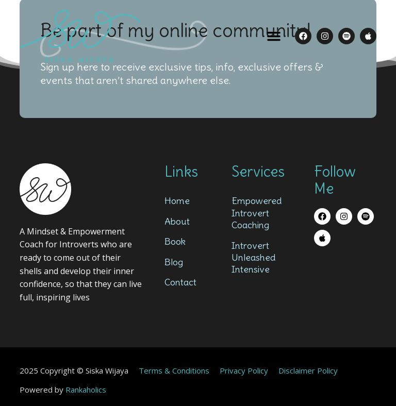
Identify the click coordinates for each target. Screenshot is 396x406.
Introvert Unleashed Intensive (253, 258)
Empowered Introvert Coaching (257, 213)
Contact (180, 282)
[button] (274, 36)
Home (177, 201)
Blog (173, 262)
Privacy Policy (244, 370)
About (177, 221)
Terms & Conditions (174, 370)
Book (175, 241)
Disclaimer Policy (308, 370)
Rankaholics (85, 389)
